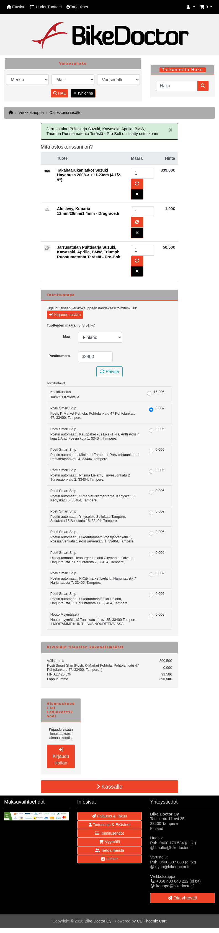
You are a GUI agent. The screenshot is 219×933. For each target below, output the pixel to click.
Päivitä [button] (109, 371)
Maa (66, 336)
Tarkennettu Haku (182, 69)
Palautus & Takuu (109, 816)
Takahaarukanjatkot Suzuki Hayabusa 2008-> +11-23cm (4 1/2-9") (89, 175)
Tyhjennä (83, 93)
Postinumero (59, 356)
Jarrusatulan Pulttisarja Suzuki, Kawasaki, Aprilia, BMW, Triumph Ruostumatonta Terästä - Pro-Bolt (88, 252)
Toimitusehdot (109, 833)
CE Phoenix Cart (151, 921)
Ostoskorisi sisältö (65, 112)
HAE (59, 93)
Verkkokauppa (31, 112)
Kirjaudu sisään (65, 314)
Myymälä (109, 842)
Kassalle (109, 787)
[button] (191, 7)
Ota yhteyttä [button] (182, 898)
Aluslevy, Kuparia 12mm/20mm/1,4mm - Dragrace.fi (88, 211)
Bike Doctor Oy (98, 921)
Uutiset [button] (109, 859)
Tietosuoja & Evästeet (109, 824)
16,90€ (159, 392)
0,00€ (160, 408)
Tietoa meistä (109, 850)
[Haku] (176, 86)
